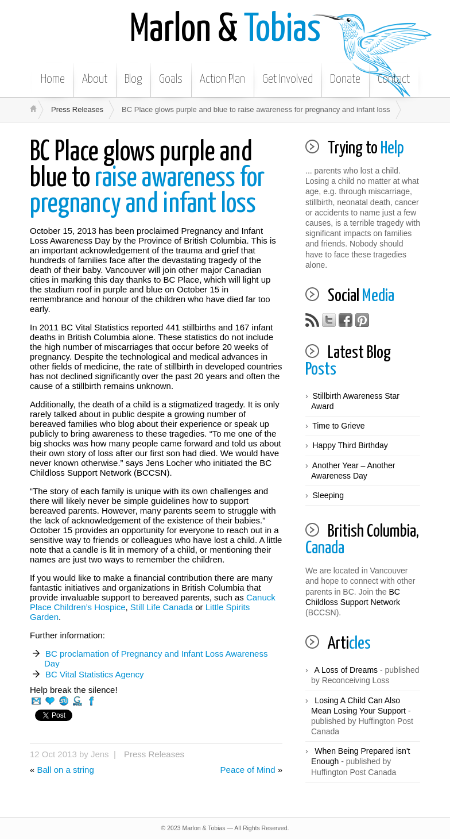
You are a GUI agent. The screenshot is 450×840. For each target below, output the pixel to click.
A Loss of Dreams (346, 670)
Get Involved (287, 79)
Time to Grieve (338, 425)
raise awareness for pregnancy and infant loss (147, 178)
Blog (133, 79)
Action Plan (222, 79)
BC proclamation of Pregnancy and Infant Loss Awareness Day (155, 658)
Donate (345, 79)
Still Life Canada (161, 607)
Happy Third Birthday (349, 445)
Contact (394, 79)
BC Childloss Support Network (352, 597)
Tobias (225, 30)
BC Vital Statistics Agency (94, 674)
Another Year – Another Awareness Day (353, 470)
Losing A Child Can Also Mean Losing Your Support (358, 705)
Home (53, 79)
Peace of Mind (248, 770)
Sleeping (328, 495)
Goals (171, 79)
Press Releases (77, 109)
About (94, 79)
